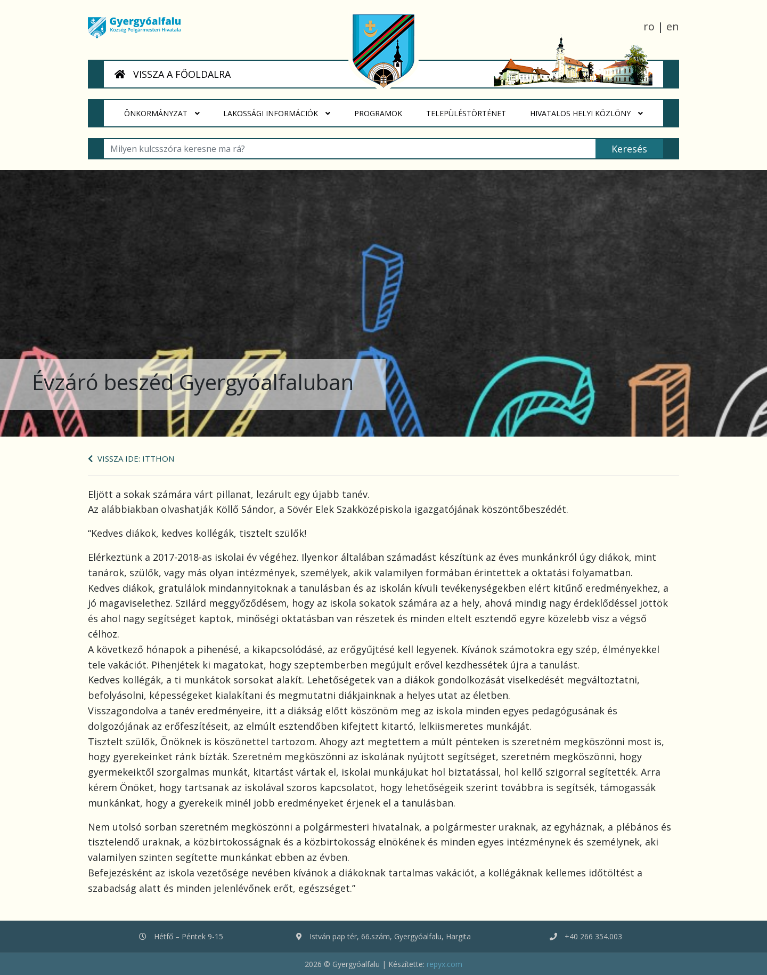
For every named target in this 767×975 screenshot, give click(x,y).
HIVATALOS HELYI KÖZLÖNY (586, 113)
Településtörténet (472, 109)
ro (649, 26)
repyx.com (444, 964)
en (672, 26)
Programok (384, 109)
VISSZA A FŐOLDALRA (173, 74)
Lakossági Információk (277, 113)
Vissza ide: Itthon (131, 458)
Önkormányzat (162, 113)
